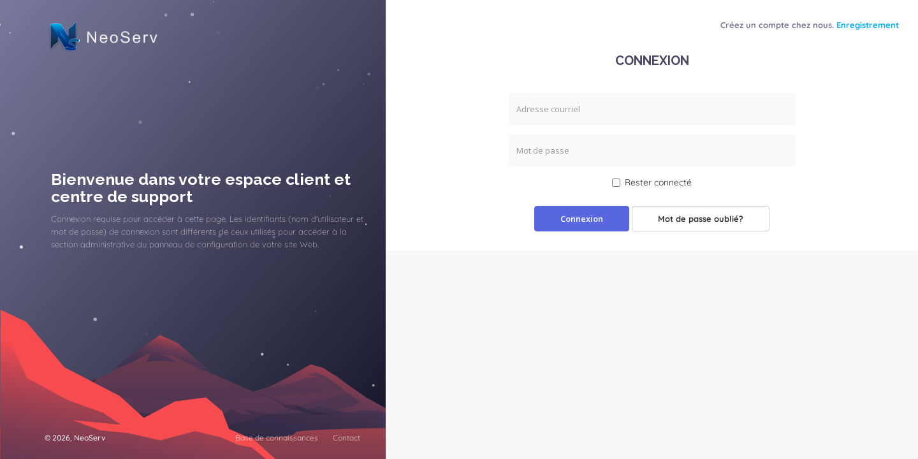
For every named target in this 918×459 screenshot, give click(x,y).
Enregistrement (867, 25)
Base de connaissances (276, 437)
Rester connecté (652, 182)
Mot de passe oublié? (700, 219)
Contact (346, 437)
